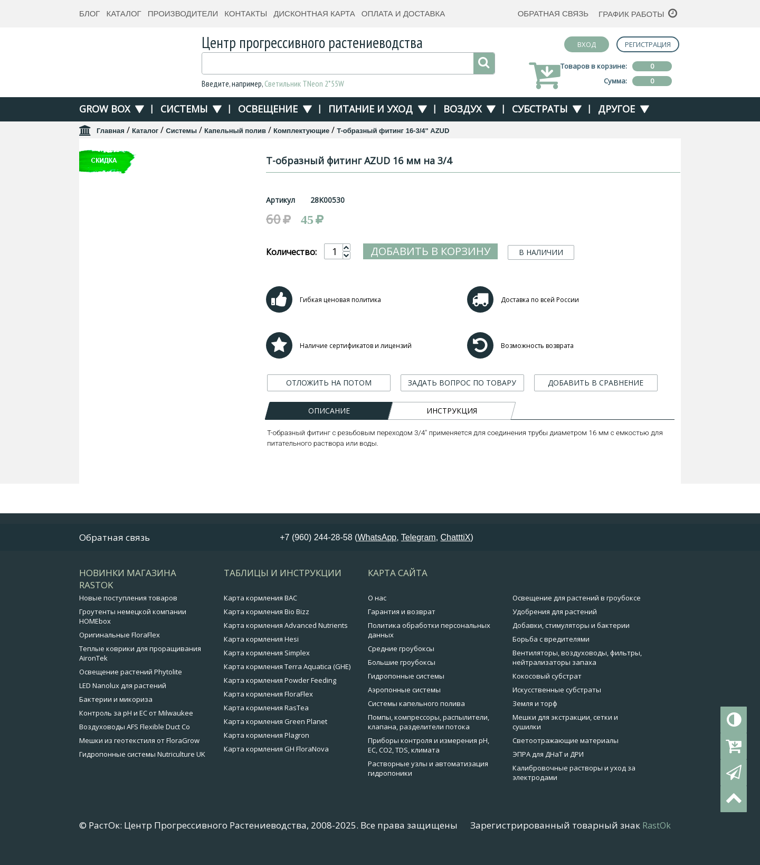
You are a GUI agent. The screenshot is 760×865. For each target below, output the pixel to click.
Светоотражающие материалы (565, 750)
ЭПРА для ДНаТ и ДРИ (548, 764)
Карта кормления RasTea (266, 717)
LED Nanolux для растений (122, 695)
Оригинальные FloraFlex (119, 645)
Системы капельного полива (416, 713)
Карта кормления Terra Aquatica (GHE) (287, 676)
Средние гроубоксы (401, 658)
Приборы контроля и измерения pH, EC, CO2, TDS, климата (428, 755)
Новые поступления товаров (128, 608)
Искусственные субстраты (556, 699)
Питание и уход (370, 108)
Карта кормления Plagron (266, 745)
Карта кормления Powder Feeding (280, 690)
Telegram (418, 547)
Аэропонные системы (404, 699)
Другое (616, 108)
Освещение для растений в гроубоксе (576, 608)
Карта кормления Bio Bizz (266, 621)
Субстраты (539, 108)
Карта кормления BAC (260, 608)
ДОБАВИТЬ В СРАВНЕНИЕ (595, 433)
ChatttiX (456, 547)
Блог (89, 13)
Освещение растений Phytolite (130, 682)
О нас (377, 608)
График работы (631, 14)
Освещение (268, 108)
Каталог (123, 13)
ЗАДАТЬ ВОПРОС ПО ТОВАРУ (462, 433)
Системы (183, 108)
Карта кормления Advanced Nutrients (286, 635)
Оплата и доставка (403, 13)
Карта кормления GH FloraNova (276, 759)
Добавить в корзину (430, 251)
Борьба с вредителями (551, 649)
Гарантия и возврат (401, 621)
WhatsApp (376, 547)
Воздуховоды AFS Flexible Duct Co (134, 736)
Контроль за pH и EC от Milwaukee (136, 723)
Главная (111, 131)
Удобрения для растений (554, 621)
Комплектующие (301, 131)
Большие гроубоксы (401, 672)
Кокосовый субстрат (547, 686)
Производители (183, 13)
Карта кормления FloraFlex (268, 704)
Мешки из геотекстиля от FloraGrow (139, 750)
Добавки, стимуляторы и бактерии (571, 635)
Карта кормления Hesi (261, 649)
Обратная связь (553, 13)
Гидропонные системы (406, 686)
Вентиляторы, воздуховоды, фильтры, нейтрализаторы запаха (577, 667)
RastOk (656, 835)
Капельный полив (235, 131)
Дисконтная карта (314, 13)
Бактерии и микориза (116, 709)
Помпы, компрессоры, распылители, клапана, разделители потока (428, 731)
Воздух (462, 108)
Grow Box (104, 108)
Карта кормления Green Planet (275, 731)
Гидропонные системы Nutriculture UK (142, 764)
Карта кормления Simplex (267, 662)
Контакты (245, 13)
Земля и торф (534, 713)
